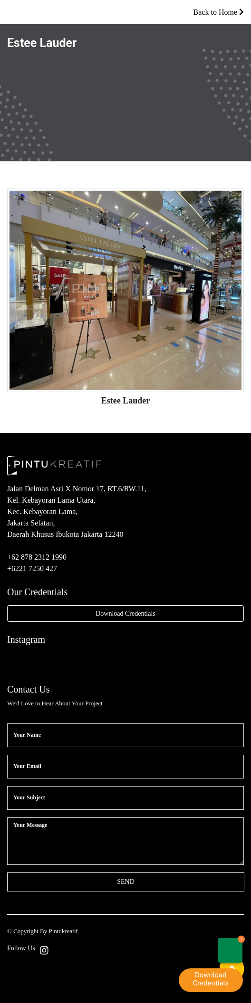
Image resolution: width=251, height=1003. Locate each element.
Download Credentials (125, 613)
